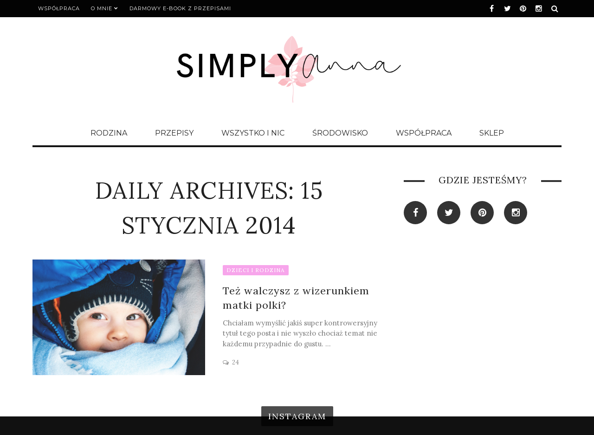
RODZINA (108, 133)
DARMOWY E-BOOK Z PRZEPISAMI (180, 8)
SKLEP (491, 133)
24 (235, 362)
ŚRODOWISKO (340, 133)
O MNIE (101, 8)
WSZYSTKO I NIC (252, 133)
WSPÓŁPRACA (59, 8)
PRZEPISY (174, 133)
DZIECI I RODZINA (255, 269)
